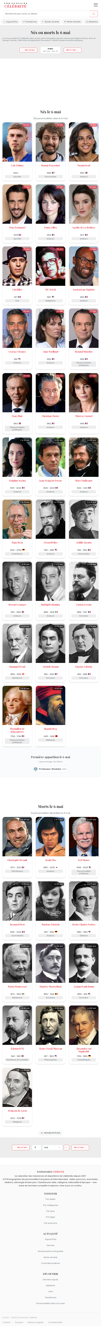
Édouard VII (17, 1048)
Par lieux (50, 1211)
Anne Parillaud (50, 351)
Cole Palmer (17, 165)
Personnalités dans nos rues (50, 1303)
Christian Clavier (50, 416)
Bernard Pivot (17, 924)
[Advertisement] (50, 83)
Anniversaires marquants (50, 1251)
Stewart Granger (17, 604)
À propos (19, 1322)
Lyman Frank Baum (84, 986)
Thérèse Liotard (83, 416)
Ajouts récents (50, 21)
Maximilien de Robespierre (17, 730)
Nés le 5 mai (28, 50)
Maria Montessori (17, 986)
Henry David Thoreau (50, 1048)
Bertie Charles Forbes (83, 924)
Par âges (50, 1217)
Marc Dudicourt (83, 480)
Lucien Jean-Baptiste (84, 289)
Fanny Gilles (50, 227)
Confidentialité (55, 1322)
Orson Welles (50, 542)
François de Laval (17, 1110)
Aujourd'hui (10, 21)
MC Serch (50, 289)
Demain (51, 1245)
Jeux (50, 1291)
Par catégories (50, 1205)
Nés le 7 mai (72, 50)
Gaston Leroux (84, 604)
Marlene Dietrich (50, 924)
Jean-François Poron (50, 480)
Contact (6, 1322)
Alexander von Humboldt (83, 1050)
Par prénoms (50, 1223)
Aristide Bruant (51, 666)
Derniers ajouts (50, 1279)
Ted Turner (84, 860)
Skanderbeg (50, 728)
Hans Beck (17, 542)
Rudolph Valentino (50, 604)
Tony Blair (17, 416)
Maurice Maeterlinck (50, 986)
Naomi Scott (83, 165)
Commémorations (50, 1263)
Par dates (50, 1199)
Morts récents (72, 21)
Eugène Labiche (83, 666)
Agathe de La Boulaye (83, 227)
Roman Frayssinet (50, 165)
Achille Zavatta (84, 542)
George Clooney (17, 351)
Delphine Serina (17, 480)
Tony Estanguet (17, 227)
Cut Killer (17, 289)
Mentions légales (36, 1322)
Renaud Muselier (84, 351)
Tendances (30, 21)
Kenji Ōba (50, 860)
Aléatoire (92, 21)
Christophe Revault (17, 860)
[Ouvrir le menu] (96, 4)
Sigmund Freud (17, 666)
